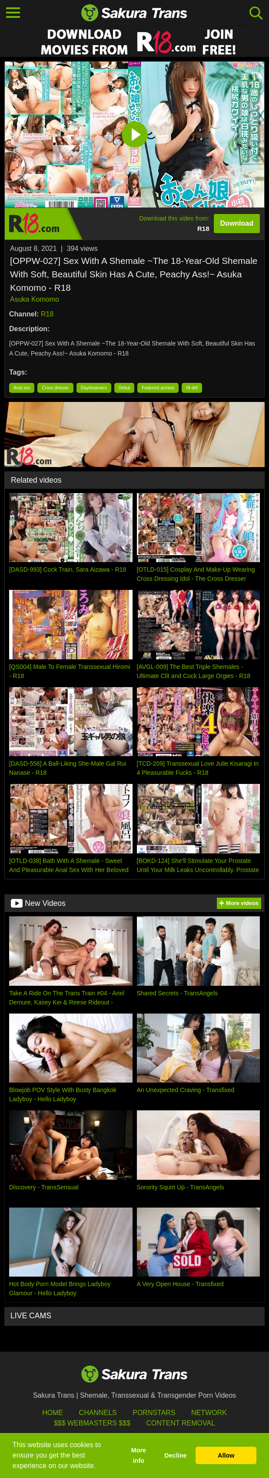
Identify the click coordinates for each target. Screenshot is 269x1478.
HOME (52, 1412)
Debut (124, 387)
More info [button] (138, 1455)
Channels (98, 1412)
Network (209, 1412)
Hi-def (192, 387)
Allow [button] (226, 1455)
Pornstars (154, 1412)
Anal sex (21, 387)
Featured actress (158, 387)
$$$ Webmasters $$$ (92, 1423)
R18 (47, 314)
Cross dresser (55, 387)
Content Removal (180, 1423)
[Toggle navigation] (13, 13)
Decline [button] (175, 1455)
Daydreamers (94, 387)
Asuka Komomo (34, 299)
